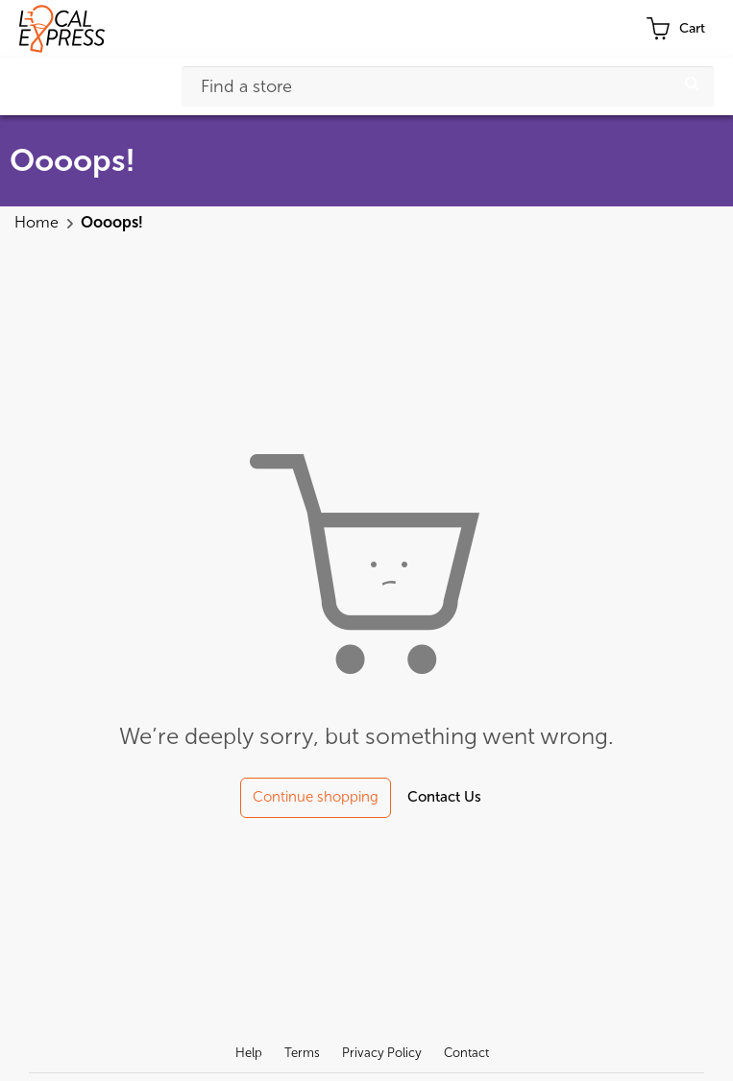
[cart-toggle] (675, 29)
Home (38, 222)
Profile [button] (606, 28)
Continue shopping (316, 796)
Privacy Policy (382, 1052)
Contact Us (444, 796)
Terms (302, 1052)
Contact (466, 1052)
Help (248, 1052)
